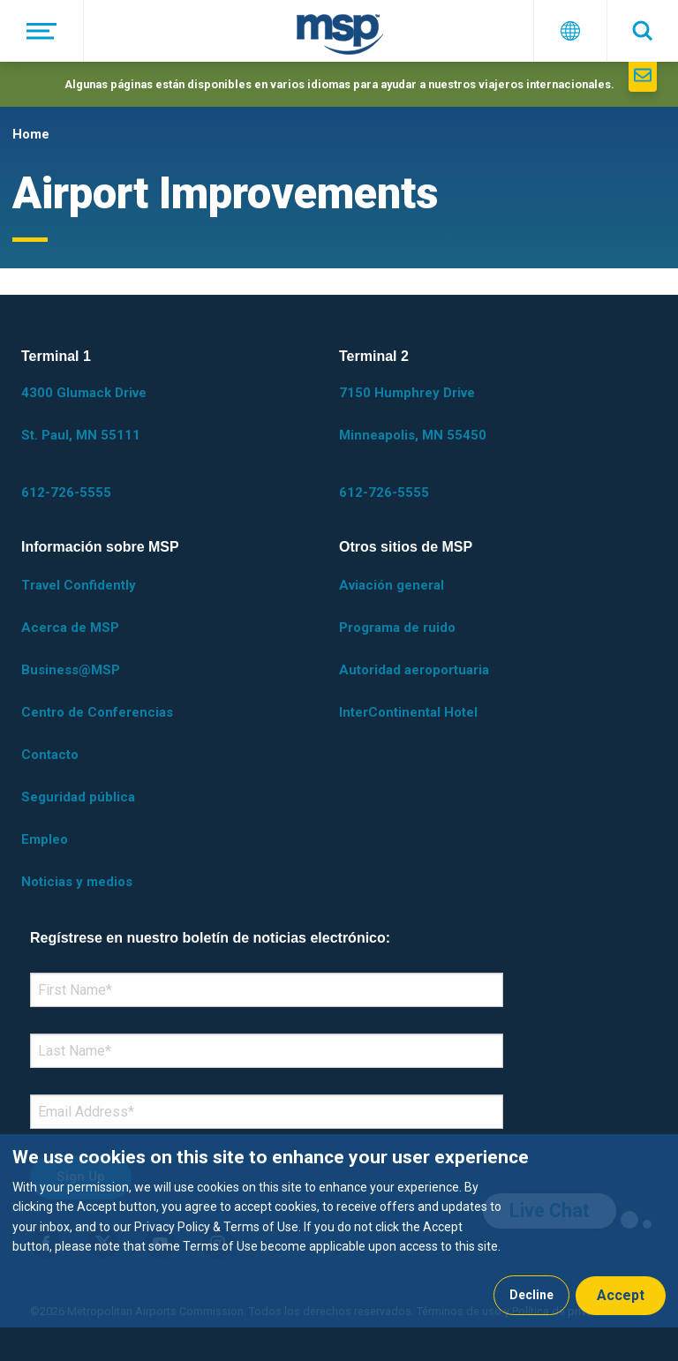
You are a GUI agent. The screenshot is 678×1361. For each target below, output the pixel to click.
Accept (620, 1295)
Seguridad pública (78, 797)
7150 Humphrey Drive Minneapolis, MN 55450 (412, 414)
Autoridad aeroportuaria (414, 670)
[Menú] (42, 31)
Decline (531, 1295)
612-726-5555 (66, 492)
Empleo (44, 839)
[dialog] (339, 1230)
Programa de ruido (397, 627)
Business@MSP (70, 670)
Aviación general (391, 585)
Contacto (50, 755)
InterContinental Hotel (408, 712)
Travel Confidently (78, 585)
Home (30, 134)
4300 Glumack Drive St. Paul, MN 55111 (84, 414)
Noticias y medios (76, 882)
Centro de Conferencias (97, 712)
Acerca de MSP (70, 627)
